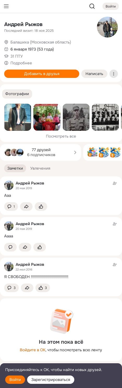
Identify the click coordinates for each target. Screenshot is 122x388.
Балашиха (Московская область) (40, 42)
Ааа (7, 195)
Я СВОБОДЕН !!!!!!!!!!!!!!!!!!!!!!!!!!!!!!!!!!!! (36, 276)
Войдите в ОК (32, 350)
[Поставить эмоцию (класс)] (41, 206)
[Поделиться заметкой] (26, 206)
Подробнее (21, 63)
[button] (17, 93)
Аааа (8, 236)
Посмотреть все (61, 136)
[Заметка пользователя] (61, 189)
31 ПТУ (16, 56)
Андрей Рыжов (23, 24)
